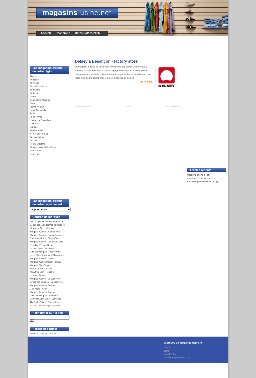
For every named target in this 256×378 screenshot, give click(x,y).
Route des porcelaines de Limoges (203, 181)
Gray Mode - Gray (38, 289)
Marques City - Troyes (40, 265)
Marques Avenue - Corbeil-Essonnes (47, 235)
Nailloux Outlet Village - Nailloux (45, 305)
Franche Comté (37, 107)
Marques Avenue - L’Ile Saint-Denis (46, 241)
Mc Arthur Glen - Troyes (41, 268)
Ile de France (36, 117)
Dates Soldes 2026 (87, 33)
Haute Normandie (38, 110)
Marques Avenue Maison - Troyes (45, 262)
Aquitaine (34, 79)
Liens (166, 351)
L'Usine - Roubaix (38, 275)
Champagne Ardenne (40, 100)
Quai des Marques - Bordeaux (44, 295)
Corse (33, 103)
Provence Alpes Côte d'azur (43, 147)
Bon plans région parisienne (200, 178)
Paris (32, 113)
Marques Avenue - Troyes (42, 258)
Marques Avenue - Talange (42, 285)
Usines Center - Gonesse (42, 248)
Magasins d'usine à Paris (199, 175)
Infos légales (170, 354)
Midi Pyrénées (36, 130)
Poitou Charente (37, 144)
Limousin (34, 123)
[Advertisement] (48, 52)
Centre (33, 96)
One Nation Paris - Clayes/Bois (44, 238)
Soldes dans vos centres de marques (47, 225)
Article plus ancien (173, 106)
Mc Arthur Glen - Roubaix (42, 272)
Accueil (46, 33)
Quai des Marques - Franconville (45, 251)
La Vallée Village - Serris (41, 245)
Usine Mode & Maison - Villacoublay (47, 255)
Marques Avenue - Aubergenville (45, 231)
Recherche (63, 33)
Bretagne (34, 93)
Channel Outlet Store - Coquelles (45, 299)
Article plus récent (83, 106)
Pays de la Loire (37, 137)
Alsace (33, 76)
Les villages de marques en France (46, 221)
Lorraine (34, 127)
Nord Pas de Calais (39, 134)
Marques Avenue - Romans (43, 292)
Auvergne (34, 83)
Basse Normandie (38, 86)
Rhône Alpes (36, 150)
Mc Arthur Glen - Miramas (42, 228)
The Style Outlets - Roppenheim (45, 302)
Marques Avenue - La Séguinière (45, 278)
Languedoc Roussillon (40, 120)
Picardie (34, 140)
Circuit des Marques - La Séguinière (47, 282)
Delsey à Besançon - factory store (106, 61)
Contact (167, 347)
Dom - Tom (35, 154)
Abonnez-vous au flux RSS (43, 333)
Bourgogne (35, 89)
